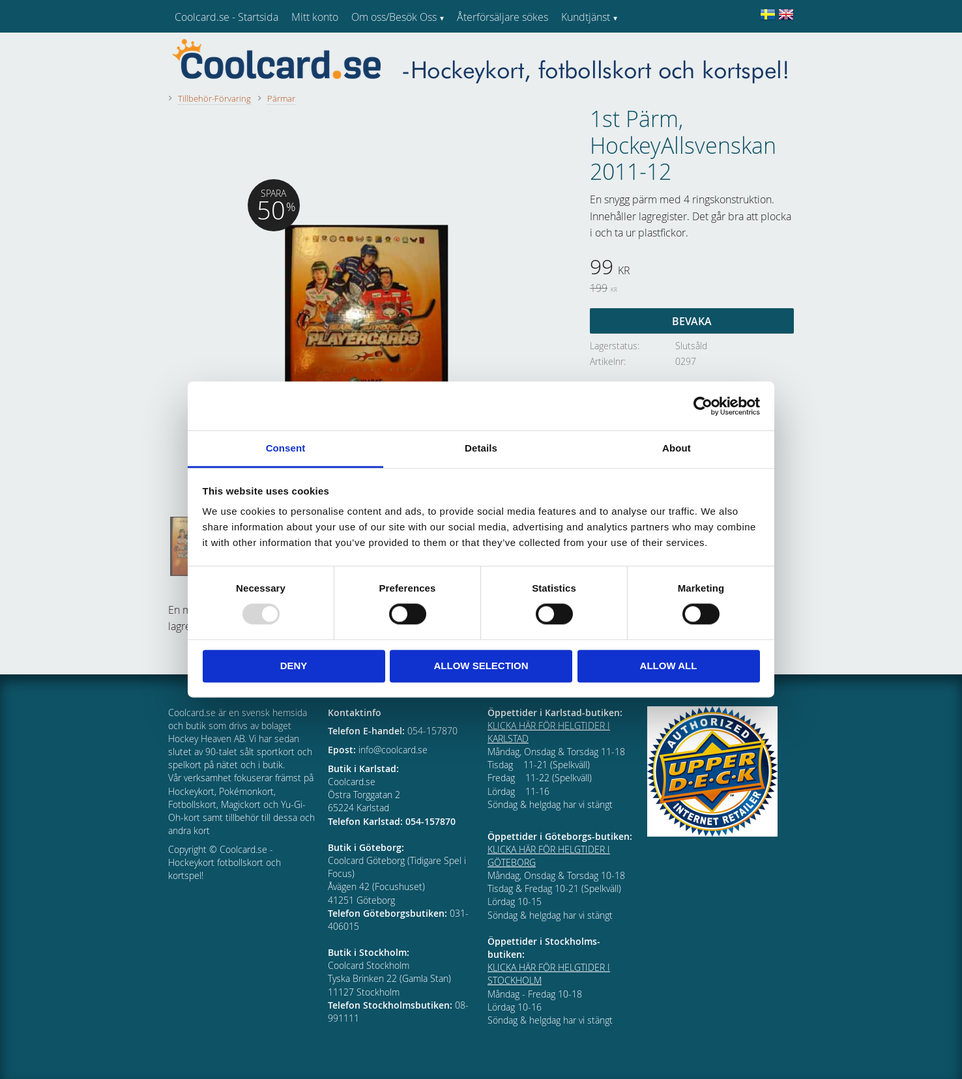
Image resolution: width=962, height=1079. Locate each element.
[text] (692, 268)
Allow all (668, 665)
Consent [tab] (286, 447)
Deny (294, 665)
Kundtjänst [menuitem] (585, 17)
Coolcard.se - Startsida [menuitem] (226, 17)
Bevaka (692, 321)
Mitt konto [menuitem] (314, 17)
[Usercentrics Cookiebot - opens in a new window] (703, 406)
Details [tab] (481, 447)
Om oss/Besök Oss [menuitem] (394, 17)
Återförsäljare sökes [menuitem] (502, 17)
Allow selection (481, 665)
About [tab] (676, 447)
